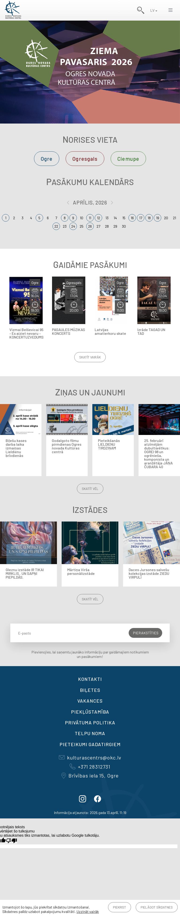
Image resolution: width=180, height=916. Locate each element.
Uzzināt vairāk (87, 911)
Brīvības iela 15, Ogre (90, 775)
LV (152, 10)
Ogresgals (85, 159)
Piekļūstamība (90, 712)
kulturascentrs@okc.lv (90, 757)
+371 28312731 (90, 766)
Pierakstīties (145, 633)
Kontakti (90, 679)
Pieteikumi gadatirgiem (90, 744)
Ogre (46, 159)
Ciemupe (128, 159)
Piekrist (119, 907)
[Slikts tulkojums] (11, 841)
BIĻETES (90, 690)
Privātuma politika (90, 722)
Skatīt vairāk (90, 357)
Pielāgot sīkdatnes (157, 907)
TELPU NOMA (90, 733)
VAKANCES (90, 701)
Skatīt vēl (90, 489)
